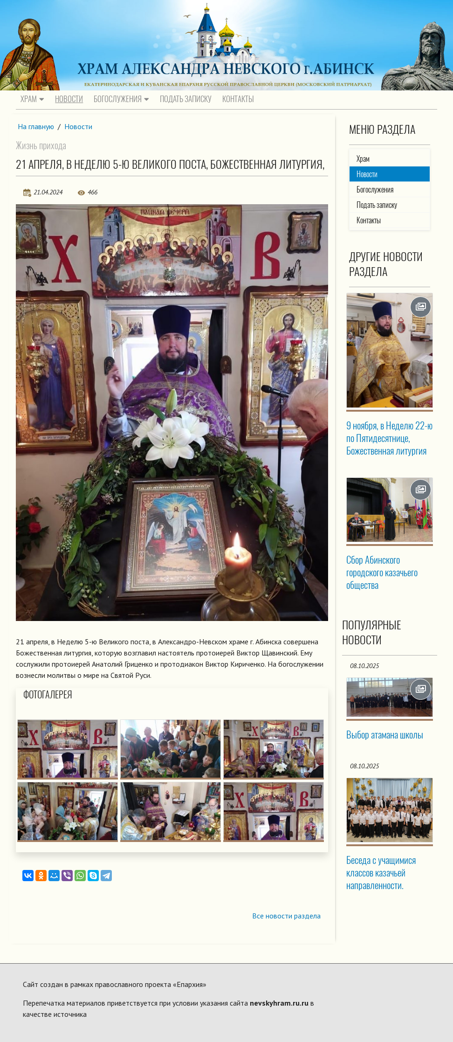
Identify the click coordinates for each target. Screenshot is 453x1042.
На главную (36, 126)
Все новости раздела (286, 915)
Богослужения (121, 98)
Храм (32, 98)
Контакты (238, 98)
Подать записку (186, 98)
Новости (69, 98)
